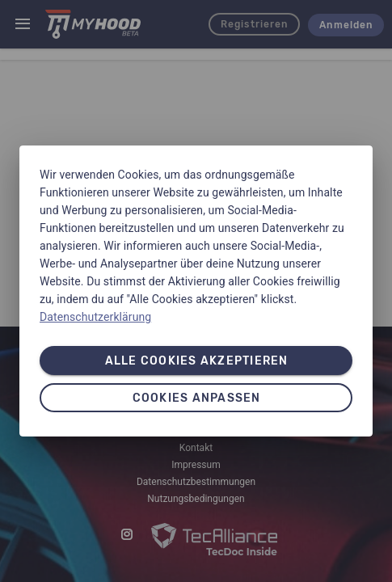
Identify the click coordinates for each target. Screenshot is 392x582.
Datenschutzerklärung (95, 316)
